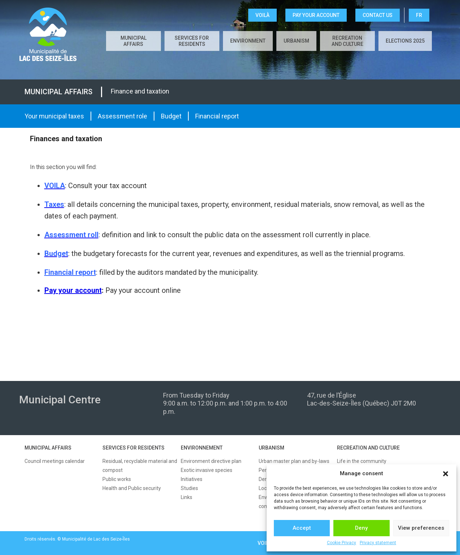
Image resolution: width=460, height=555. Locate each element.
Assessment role (122, 116)
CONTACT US (378, 15)
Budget (171, 116)
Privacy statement (378, 542)
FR (419, 15)
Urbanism (296, 41)
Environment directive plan (211, 461)
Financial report (217, 116)
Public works (116, 479)
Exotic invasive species (206, 470)
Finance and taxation (140, 91)
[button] (445, 473)
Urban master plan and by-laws (294, 461)
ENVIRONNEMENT (202, 448)
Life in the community (361, 461)
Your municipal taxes (54, 116)
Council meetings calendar (55, 461)
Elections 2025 (405, 41)
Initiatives (191, 479)
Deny (361, 528)
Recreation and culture (347, 41)
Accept (302, 528)
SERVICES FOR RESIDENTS (133, 448)
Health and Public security (131, 488)
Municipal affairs (133, 41)
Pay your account (316, 15)
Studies (189, 488)
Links (186, 497)
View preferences (421, 528)
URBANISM (271, 448)
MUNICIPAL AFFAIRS (48, 448)
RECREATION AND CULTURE (368, 448)
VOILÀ (262, 15)
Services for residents (192, 41)
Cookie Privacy (341, 542)
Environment (248, 41)
